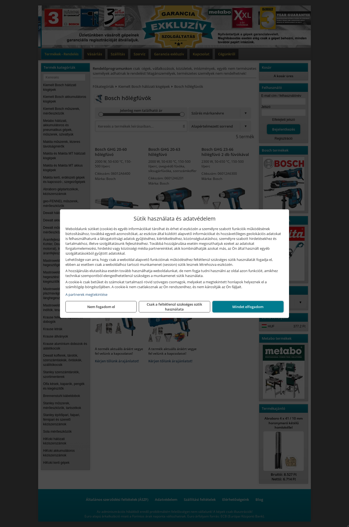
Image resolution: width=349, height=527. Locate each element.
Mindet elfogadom (247, 306)
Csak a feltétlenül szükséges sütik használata (174, 307)
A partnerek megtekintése (86, 294)
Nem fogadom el (101, 306)
